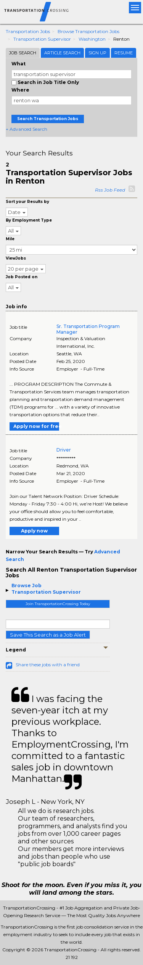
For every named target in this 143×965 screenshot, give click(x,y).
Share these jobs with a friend (48, 664)
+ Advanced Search (26, 129)
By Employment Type (29, 220)
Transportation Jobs (28, 31)
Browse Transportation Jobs (88, 31)
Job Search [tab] (22, 52)
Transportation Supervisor (42, 39)
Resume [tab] (123, 52)
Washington (92, 39)
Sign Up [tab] (97, 52)
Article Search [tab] (62, 52)
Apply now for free (36, 426)
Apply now (34, 531)
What (18, 64)
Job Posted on (21, 276)
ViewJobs (16, 258)
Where (20, 90)
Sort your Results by (27, 201)
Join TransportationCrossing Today (58, 603)
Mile (10, 238)
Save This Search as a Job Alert (48, 635)
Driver (63, 450)
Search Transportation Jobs (47, 118)
